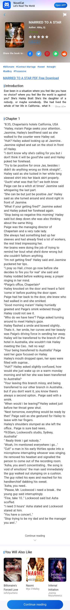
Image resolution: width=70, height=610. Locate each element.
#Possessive (20, 71)
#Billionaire (8, 67)
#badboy (7, 71)
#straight (51, 67)
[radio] (31, 36)
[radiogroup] (39, 36)
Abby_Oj (41, 27)
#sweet (41, 67)
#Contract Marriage (26, 67)
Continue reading (35, 604)
